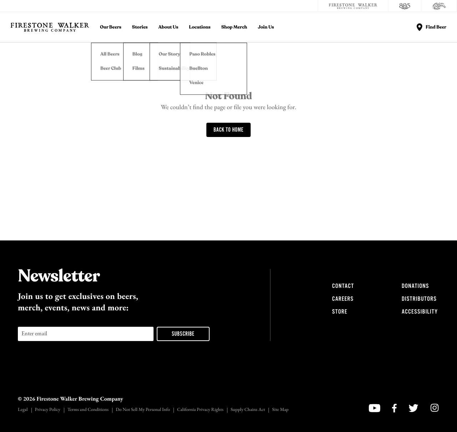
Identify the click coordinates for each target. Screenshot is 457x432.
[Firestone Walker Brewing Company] (353, 6)
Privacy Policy (47, 410)
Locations (199, 27)
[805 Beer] (404, 6)
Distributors (419, 299)
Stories (140, 27)
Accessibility (420, 311)
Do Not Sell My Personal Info (143, 410)
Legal (23, 410)
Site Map (280, 410)
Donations (415, 286)
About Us (169, 27)
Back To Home (228, 130)
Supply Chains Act (248, 410)
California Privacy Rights (200, 410)
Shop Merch (234, 27)
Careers (342, 299)
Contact (343, 286)
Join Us (266, 27)
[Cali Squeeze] (439, 6)
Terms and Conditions (88, 410)
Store (339, 311)
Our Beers (110, 27)
